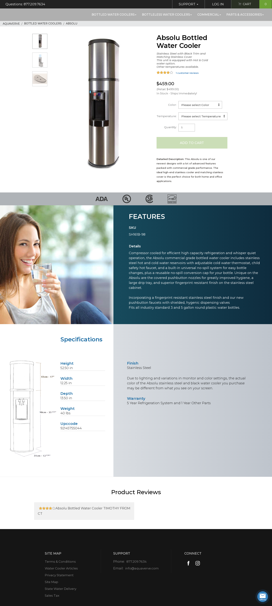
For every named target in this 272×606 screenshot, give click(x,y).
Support (187, 4)
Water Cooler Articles (61, 569)
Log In (216, 4)
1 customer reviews (187, 73)
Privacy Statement (59, 575)
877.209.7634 (136, 562)
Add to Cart (192, 143)
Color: (172, 105)
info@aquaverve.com (141, 569)
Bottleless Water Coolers (167, 14)
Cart (257, 4)
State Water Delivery (61, 589)
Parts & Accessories (245, 14)
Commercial (209, 14)
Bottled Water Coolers (114, 14)
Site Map (51, 582)
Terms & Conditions (60, 562)
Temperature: (167, 116)
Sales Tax (51, 596)
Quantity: (170, 127)
